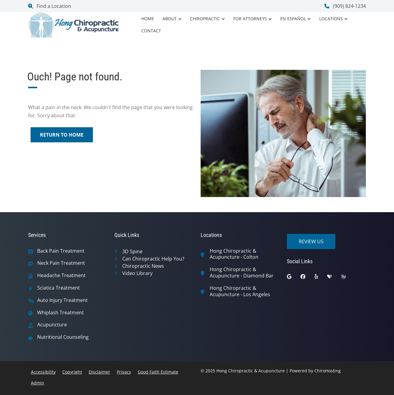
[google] (293, 278)
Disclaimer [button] (99, 372)
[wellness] (348, 278)
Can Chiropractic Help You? (153, 258)
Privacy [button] (124, 372)
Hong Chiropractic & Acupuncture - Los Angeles (240, 291)
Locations (331, 18)
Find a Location (49, 6)
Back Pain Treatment (60, 251)
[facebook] (307, 278)
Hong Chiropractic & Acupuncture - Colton (234, 254)
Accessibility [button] (43, 372)
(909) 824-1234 (345, 6)
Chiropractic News (143, 266)
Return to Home (62, 134)
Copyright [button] (72, 372)
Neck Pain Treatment (61, 263)
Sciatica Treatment (58, 288)
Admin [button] (37, 383)
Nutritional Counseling (63, 337)
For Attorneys (250, 18)
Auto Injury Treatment (62, 300)
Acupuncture (52, 325)
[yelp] (320, 278)
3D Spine (132, 251)
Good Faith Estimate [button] (158, 372)
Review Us (311, 241)
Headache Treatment (61, 275)
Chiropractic (205, 18)
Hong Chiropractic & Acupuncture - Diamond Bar (242, 272)
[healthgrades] (334, 278)
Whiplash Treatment (60, 312)
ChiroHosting (327, 371)
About (170, 18)
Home (147, 18)
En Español (293, 18)
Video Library (137, 273)
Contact (151, 31)
